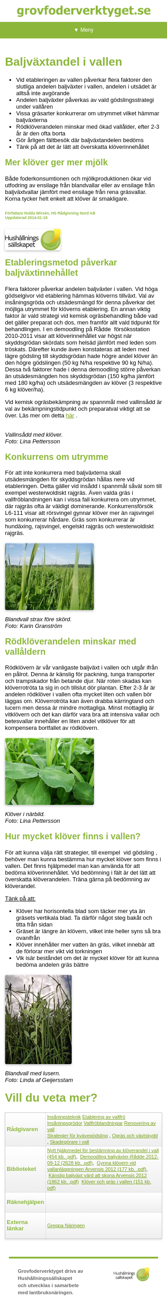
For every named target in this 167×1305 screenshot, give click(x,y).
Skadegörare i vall (69, 1142)
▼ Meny (83, 30)
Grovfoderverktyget (84, 10)
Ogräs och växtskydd (135, 1135)
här (70, 415)
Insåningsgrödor (64, 1123)
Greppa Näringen (66, 1225)
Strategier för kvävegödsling (77, 1135)
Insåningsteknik (64, 1117)
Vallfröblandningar (103, 1123)
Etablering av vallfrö (104, 1117)
